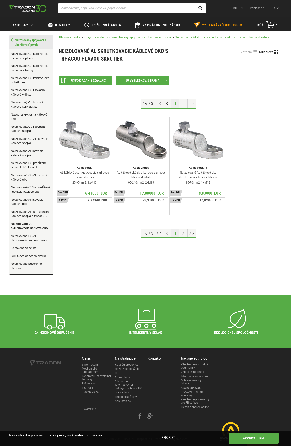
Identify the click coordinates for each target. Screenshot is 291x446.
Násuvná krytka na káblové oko (29, 117)
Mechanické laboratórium (90, 370)
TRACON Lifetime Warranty (192, 393)
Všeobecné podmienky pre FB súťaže (195, 401)
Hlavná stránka (70, 37)
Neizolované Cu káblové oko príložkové (30, 80)
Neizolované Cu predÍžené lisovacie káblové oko (29, 165)
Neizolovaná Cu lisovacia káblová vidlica (28, 92)
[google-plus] (150, 417)
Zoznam (246, 52)
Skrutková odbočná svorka (29, 256)
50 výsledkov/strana (146, 80)
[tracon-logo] (27, 8)
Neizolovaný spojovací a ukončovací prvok (141, 37)
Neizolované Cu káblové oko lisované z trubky (30, 68)
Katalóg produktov (126, 364)
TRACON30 (89, 409)
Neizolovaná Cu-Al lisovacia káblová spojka (30, 141)
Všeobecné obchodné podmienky (194, 366)
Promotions (122, 377)
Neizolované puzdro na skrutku (26, 266)
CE (116, 373)
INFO (236, 8)
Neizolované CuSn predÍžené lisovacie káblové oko (30, 189)
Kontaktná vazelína (24, 248)
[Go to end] (192, 103)
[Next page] (183, 103)
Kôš (260, 25)
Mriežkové (266, 52)
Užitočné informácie (193, 372)
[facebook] (140, 417)
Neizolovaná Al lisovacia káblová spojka (27, 153)
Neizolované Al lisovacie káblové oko (27, 202)
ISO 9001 (87, 388)
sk (273, 8)
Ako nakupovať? (191, 388)
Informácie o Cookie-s (194, 376)
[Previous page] (167, 103)
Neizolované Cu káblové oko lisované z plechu (30, 56)
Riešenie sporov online (195, 407)
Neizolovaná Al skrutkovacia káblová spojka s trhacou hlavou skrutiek (30, 214)
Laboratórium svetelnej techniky (96, 377)
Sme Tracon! (90, 364)
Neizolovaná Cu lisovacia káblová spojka (28, 129)
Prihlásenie (257, 8)
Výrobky (20, 25)
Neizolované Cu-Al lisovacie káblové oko (30, 177)
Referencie (88, 383)
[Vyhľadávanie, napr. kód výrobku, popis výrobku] (132, 8)
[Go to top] (159, 103)
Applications (123, 401)
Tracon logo (122, 392)
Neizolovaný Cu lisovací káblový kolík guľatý (27, 105)
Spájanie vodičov (96, 37)
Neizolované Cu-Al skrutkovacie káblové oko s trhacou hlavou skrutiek (29, 238)
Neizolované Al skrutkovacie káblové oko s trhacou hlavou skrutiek (30, 226)
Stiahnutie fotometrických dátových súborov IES (128, 385)
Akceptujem (253, 438)
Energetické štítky (126, 396)
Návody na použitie (127, 369)
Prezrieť (168, 438)
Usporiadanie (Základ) (85, 80)
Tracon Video (90, 392)
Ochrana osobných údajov (193, 382)
